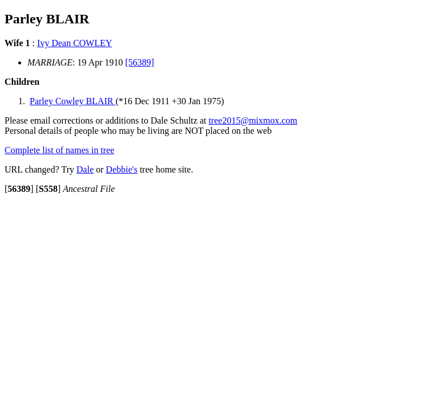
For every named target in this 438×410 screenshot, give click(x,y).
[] (19, 189)
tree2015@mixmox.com (253, 120)
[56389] (140, 62)
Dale (85, 169)
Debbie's (121, 169)
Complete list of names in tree (59, 150)
